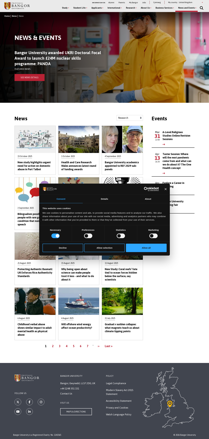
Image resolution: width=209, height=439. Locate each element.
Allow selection (104, 248)
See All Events (162, 219)
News (14, 16)
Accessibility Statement (118, 400)
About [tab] (148, 199)
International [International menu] (113, 8)
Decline (63, 248)
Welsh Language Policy (118, 414)
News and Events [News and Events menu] (186, 8)
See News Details (29, 77)
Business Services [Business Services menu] (163, 8)
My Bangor (133, 2)
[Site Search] (200, 8)
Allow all (146, 248)
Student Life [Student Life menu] (79, 8)
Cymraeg (157, 2)
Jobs (144, 2)
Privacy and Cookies (117, 407)
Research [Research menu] (129, 8)
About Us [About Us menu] (144, 8)
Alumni (111, 2)
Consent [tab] (61, 199)
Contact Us (66, 393)
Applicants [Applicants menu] (96, 8)
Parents (122, 2)
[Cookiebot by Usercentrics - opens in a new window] (146, 189)
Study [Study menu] (64, 8)
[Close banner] (166, 189)
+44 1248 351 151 (69, 388)
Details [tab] (104, 199)
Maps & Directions (76, 412)
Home (7, 16)
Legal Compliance (116, 383)
